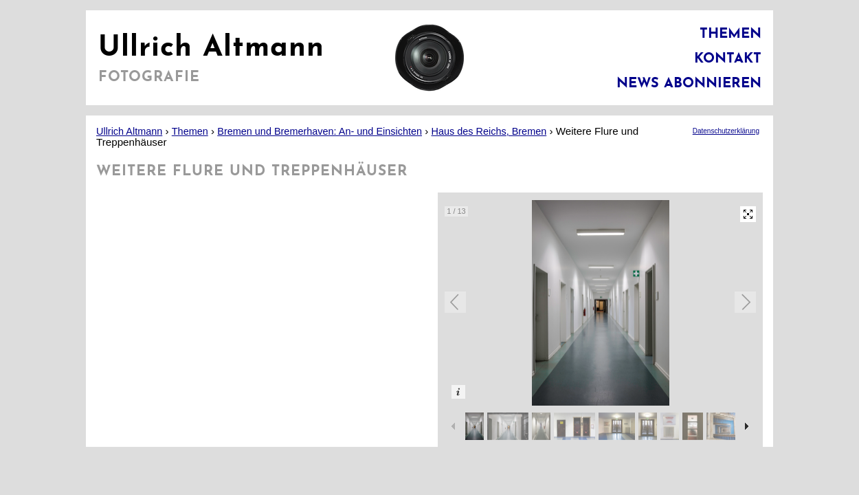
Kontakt (727, 59)
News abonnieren (688, 84)
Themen (730, 34)
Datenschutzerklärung (726, 131)
